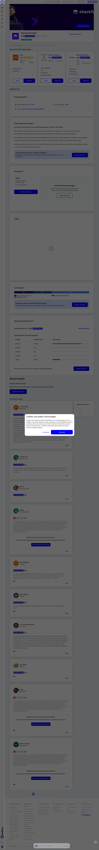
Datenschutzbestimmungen (33, 425)
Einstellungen (46, 432)
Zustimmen (62, 432)
